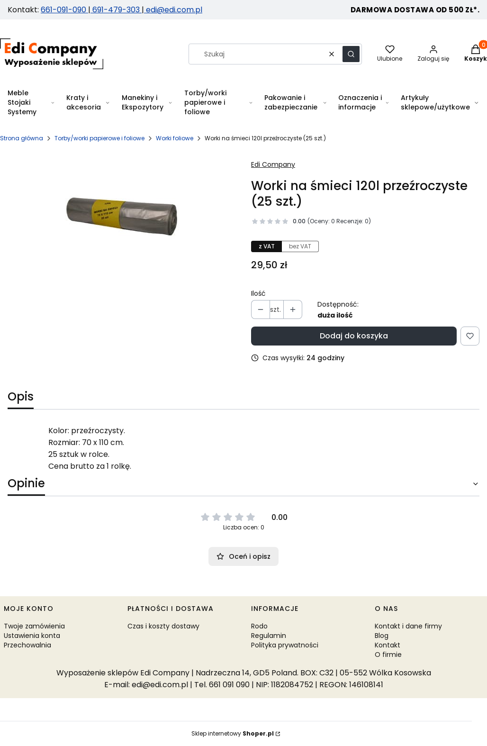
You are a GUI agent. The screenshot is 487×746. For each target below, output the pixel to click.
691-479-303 (116, 9)
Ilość (258, 293)
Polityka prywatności (284, 645)
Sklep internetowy (232, 733)
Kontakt (387, 645)
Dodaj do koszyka (354, 335)
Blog (381, 635)
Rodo (259, 626)
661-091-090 (64, 9)
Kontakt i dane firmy (408, 626)
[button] (351, 54)
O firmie (388, 654)
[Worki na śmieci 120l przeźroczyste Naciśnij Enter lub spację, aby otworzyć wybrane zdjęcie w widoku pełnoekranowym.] (122, 217)
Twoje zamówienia (34, 626)
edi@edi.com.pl (173, 9)
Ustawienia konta (32, 635)
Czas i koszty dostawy (163, 626)
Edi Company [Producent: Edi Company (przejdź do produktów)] (273, 164)
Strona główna (21, 138)
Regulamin (268, 635)
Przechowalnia (27, 645)
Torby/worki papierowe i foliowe (99, 138)
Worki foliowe (174, 138)
